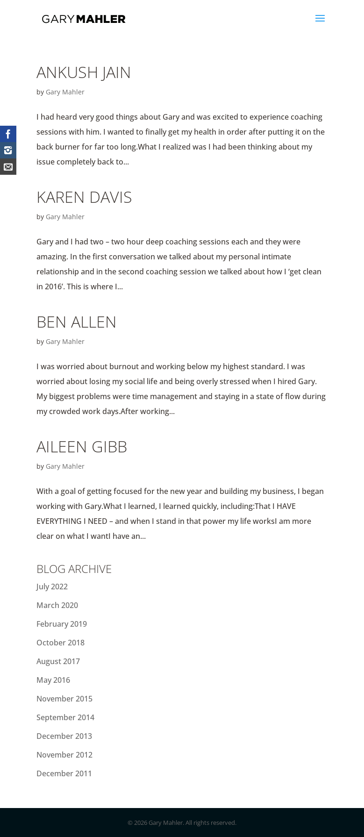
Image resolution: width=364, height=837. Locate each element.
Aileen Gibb (81, 446)
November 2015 (64, 699)
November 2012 (64, 755)
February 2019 (61, 624)
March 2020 (57, 605)
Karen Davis (84, 196)
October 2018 (60, 642)
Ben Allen (76, 321)
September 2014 (65, 717)
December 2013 (64, 736)
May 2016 (53, 680)
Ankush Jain (83, 72)
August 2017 (58, 661)
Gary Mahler (65, 91)
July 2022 (52, 586)
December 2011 (64, 773)
